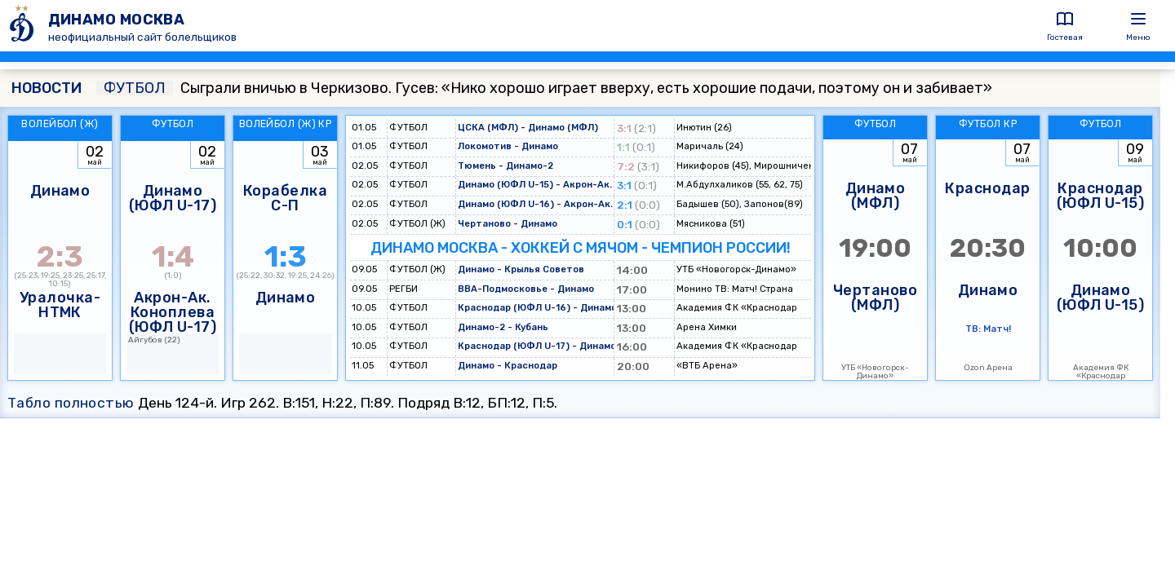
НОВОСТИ (46, 88)
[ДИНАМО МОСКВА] (24, 25)
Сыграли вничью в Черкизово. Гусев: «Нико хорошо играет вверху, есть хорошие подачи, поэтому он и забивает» (544, 88)
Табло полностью (71, 403)
